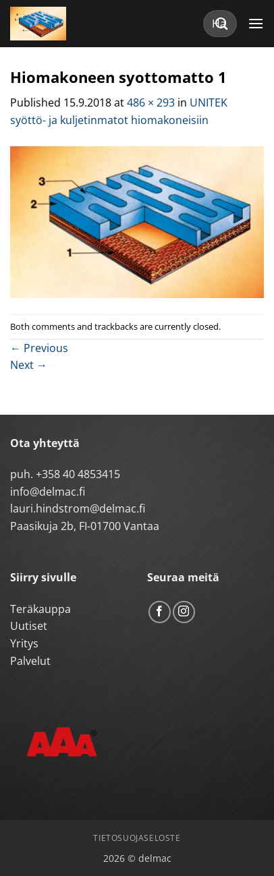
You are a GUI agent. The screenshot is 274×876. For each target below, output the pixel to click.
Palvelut (30, 660)
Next (28, 364)
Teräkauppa (40, 609)
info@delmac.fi (47, 491)
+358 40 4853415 (78, 474)
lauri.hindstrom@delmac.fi (77, 508)
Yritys (24, 643)
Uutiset (28, 625)
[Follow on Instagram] (184, 612)
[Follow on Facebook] (159, 612)
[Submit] (222, 23)
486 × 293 (151, 102)
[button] (256, 23)
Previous (39, 348)
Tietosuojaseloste (136, 838)
